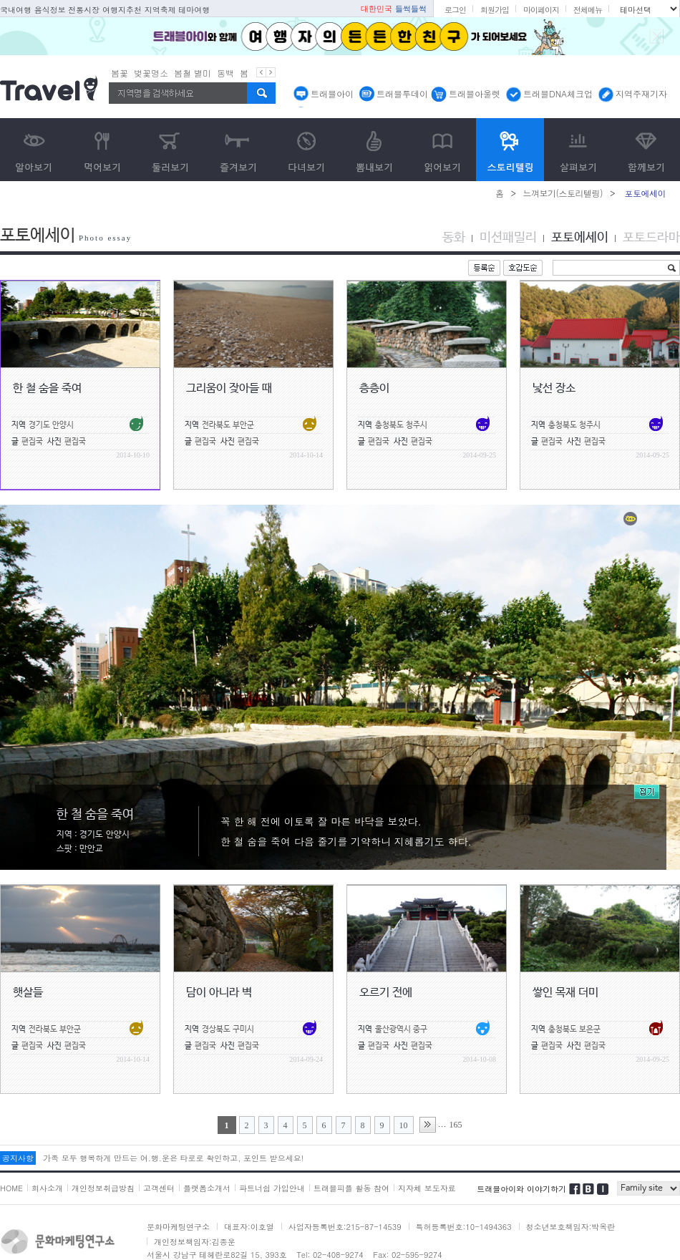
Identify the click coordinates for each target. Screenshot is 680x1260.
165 (456, 1125)
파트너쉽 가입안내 (272, 1188)
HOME (11, 1188)
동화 (453, 238)
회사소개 (47, 1188)
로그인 (455, 9)
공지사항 (18, 1158)
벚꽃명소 (151, 73)
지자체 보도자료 (427, 1188)
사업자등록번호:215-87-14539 (345, 1226)
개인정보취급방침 (103, 1188)
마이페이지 (541, 9)
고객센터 (159, 1188)
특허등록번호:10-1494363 (464, 1226)
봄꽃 (119, 73)
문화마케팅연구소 (178, 1226)
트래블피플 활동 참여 (351, 1188)
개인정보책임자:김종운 (194, 1241)
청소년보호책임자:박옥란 (571, 1226)
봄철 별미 (192, 73)
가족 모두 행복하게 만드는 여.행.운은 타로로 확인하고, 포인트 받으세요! (173, 1158)
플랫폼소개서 (206, 1188)
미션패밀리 (508, 238)
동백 (225, 73)
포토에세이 (579, 238)
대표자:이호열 (249, 1226)
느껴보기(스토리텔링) (563, 193)
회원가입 (494, 9)
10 (403, 1125)
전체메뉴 (587, 9)
